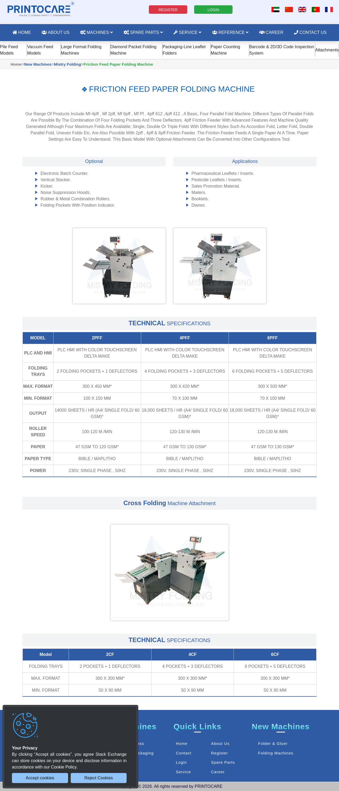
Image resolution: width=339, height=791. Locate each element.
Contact (183, 753)
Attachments (327, 50)
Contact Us (310, 32)
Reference (230, 32)
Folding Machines (275, 753)
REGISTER (168, 10)
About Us (55, 32)
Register (219, 753)
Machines (96, 32)
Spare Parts (143, 32)
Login (181, 762)
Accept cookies (40, 778)
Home (21, 32)
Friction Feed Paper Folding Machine (118, 64)
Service (187, 32)
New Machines (37, 64)
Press (138, 743)
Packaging (143, 753)
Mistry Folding (67, 64)
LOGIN (213, 10)
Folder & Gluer (273, 743)
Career (271, 32)
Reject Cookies (98, 778)
